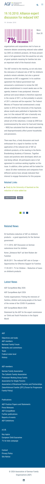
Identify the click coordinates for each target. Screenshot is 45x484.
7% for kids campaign (10, 441)
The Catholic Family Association (14, 374)
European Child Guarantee (12, 437)
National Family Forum (10, 344)
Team (4, 351)
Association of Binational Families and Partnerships (22, 384)
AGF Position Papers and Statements (16, 404)
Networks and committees (12, 348)
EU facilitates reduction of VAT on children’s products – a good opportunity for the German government (22, 237)
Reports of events (8, 417)
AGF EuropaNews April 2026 (15, 292)
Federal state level (9, 354)
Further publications (9, 414)
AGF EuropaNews (8, 411)
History (4, 357)
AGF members (7, 341)
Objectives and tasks (10, 338)
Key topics (6, 434)
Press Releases (8, 407)
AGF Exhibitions (8, 421)
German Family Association (12, 371)
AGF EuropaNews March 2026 (15, 308)
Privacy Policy (7, 453)
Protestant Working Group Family (14, 378)
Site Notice (6, 457)
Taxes (20, 197)
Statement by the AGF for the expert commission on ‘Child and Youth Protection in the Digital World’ (23, 315)
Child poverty (10, 197)
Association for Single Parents (13, 381)
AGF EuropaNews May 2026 (14, 288)
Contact (5, 450)
